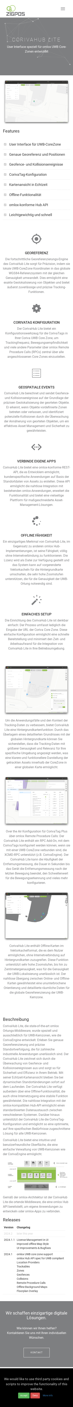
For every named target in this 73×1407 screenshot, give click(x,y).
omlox (54, 1026)
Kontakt (37, 1352)
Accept (23, 1395)
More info (48, 1395)
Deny (35, 1395)
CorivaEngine (12, 1040)
